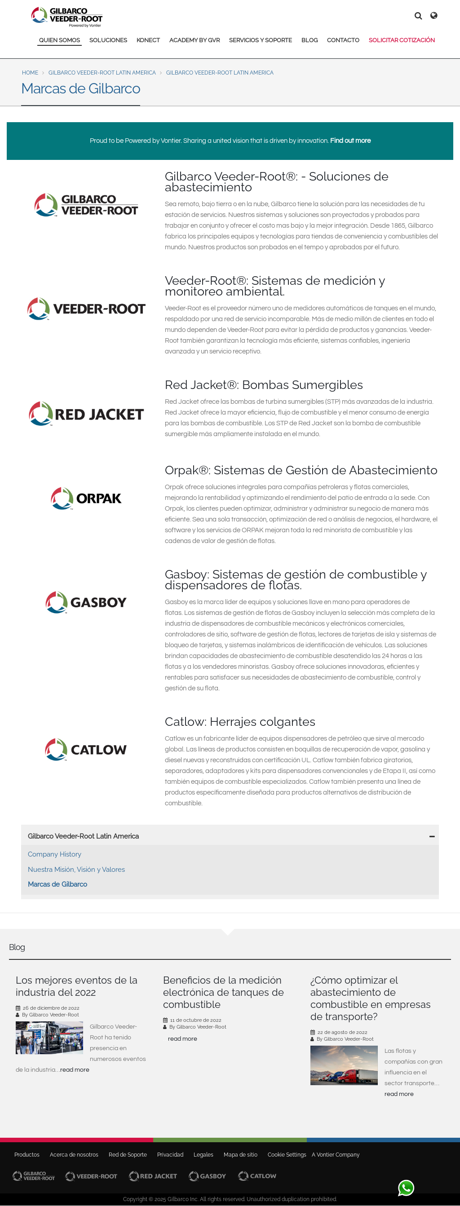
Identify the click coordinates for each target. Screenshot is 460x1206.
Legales (203, 1155)
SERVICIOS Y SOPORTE (260, 40)
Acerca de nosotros (74, 1155)
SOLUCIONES (108, 40)
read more (74, 1070)
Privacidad (170, 1155)
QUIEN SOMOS (59, 40)
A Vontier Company (334, 1155)
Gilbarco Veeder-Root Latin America (102, 73)
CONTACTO (343, 40)
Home (30, 73)
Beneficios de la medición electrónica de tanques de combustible (223, 992)
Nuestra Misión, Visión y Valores (76, 870)
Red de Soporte (128, 1155)
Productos (27, 1155)
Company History (54, 854)
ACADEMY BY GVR (194, 40)
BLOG (309, 40)
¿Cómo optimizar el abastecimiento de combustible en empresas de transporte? (370, 998)
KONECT (148, 40)
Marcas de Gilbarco (57, 884)
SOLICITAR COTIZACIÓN (402, 40)
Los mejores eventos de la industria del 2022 (76, 986)
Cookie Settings (287, 1155)
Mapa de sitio (240, 1155)
